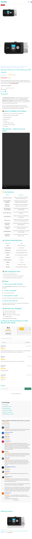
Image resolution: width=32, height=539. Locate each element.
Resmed (4, 75)
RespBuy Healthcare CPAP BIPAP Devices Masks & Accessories (16, 420)
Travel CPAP (21, 67)
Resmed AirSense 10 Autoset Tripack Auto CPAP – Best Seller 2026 (14, 531)
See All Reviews (16, 500)
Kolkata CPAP (3, 67)
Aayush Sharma (8, 440)
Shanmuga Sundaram (9, 432)
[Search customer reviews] (16, 338)
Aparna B (6, 451)
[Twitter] (3, 91)
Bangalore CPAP (4, 66)
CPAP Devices (11, 66)
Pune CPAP (16, 67)
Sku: (1, 88)
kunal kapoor (7, 471)
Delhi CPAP (17, 66)
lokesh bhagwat (8, 492)
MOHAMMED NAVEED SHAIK (10, 466)
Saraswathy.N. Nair (8, 476)
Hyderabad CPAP (23, 66)
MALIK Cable (7, 436)
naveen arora (7, 426)
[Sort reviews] (28, 342)
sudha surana (7, 457)
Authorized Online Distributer (6, 85)
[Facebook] (1, 91)
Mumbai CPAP (10, 67)
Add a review (8, 333)
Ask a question (28, 388)
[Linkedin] (5, 91)
